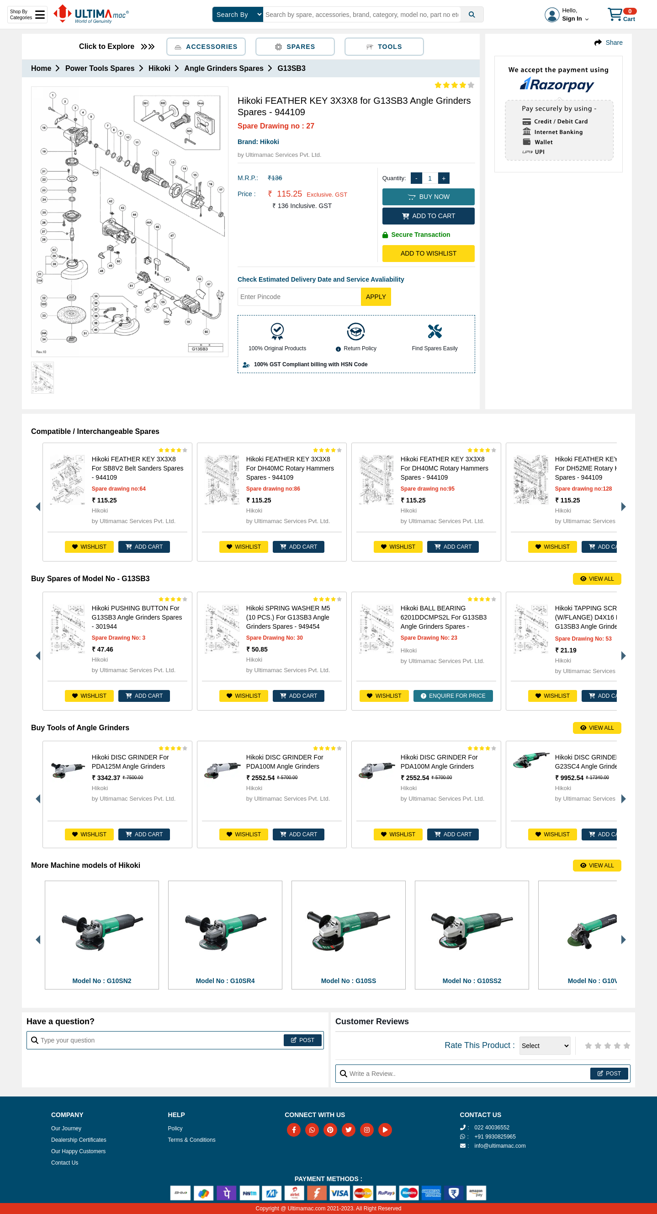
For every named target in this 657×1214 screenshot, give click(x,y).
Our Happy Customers (78, 1151)
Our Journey (66, 1128)
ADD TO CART (429, 215)
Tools (384, 46)
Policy (175, 1128)
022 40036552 (492, 1127)
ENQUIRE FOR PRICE (453, 696)
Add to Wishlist (428, 253)
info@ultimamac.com (500, 1146)
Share (614, 42)
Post (302, 1040)
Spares (295, 46)
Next (621, 502)
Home (41, 68)
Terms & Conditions (192, 1140)
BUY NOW (429, 196)
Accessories (206, 46)
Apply (376, 296)
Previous (35, 502)
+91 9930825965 (495, 1137)
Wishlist (89, 547)
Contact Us (64, 1163)
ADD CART (144, 547)
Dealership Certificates (78, 1140)
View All (597, 579)
